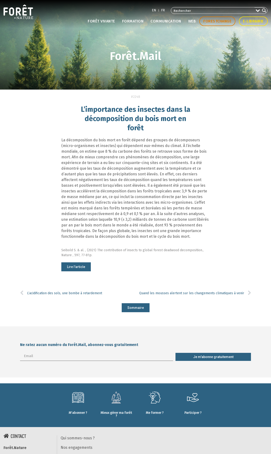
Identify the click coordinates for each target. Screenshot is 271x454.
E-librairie (253, 21)
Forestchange (217, 21)
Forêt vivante (101, 21)
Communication (165, 21)
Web (192, 21)
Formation (133, 21)
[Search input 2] (213, 10)
